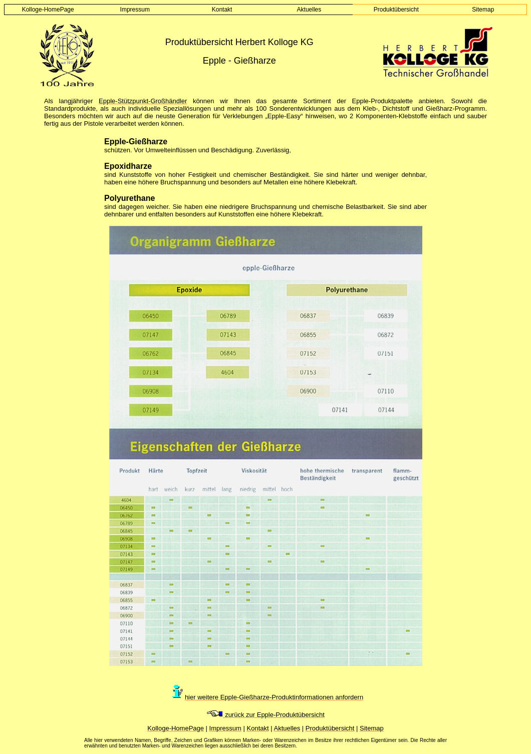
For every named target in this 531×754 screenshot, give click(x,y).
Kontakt (222, 9)
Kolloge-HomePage (48, 9)
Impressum (135, 9)
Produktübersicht (396, 9)
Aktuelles (309, 9)
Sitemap (483, 9)
